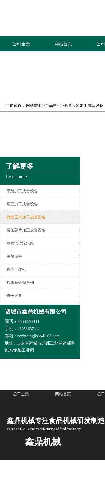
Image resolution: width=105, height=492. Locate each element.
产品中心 (53, 105)
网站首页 (34, 105)
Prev (7, 72)
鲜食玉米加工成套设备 (83, 105)
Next (97, 72)
